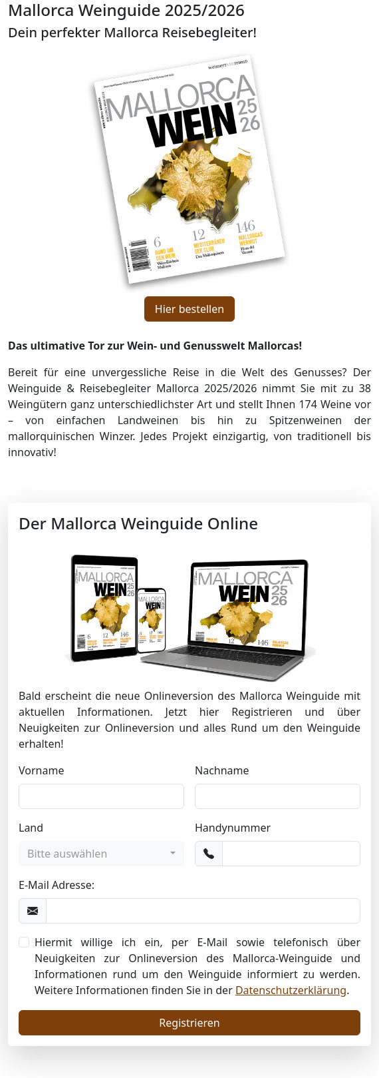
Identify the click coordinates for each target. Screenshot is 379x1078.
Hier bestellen (189, 309)
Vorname (41, 770)
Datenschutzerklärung (290, 990)
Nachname (222, 770)
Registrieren (189, 1022)
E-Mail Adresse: (56, 885)
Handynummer (233, 827)
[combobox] (101, 853)
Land (31, 827)
